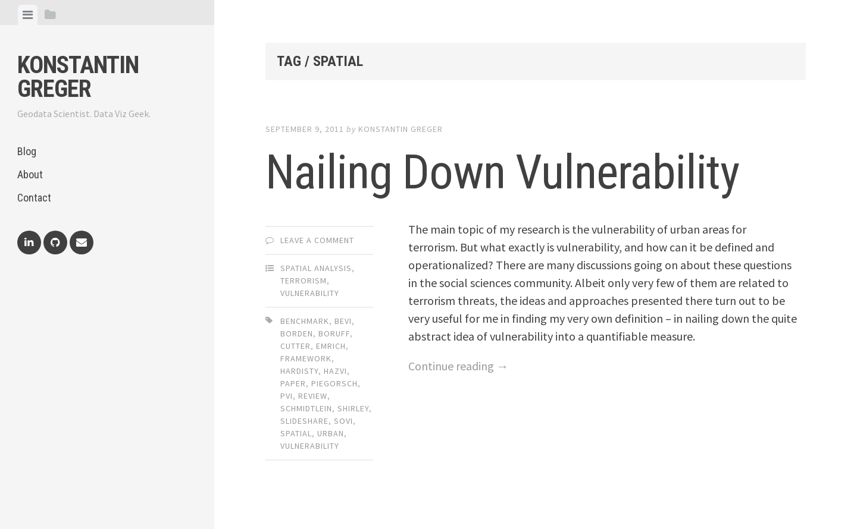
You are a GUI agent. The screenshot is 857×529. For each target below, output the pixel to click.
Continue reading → (458, 365)
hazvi (335, 371)
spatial (296, 433)
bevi (343, 321)
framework (305, 358)
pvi (286, 396)
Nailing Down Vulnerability (502, 172)
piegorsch (334, 383)
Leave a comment (317, 240)
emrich (331, 346)
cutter (295, 346)
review (312, 396)
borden (296, 333)
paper (293, 383)
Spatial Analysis (316, 268)
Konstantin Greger (78, 77)
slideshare (304, 420)
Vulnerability (309, 293)
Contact (34, 197)
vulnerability (309, 445)
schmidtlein (306, 408)
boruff (334, 333)
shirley (353, 408)
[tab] (27, 15)
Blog (26, 151)
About (30, 174)
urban (330, 433)
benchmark (304, 321)
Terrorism (303, 280)
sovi (343, 420)
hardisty (299, 371)
